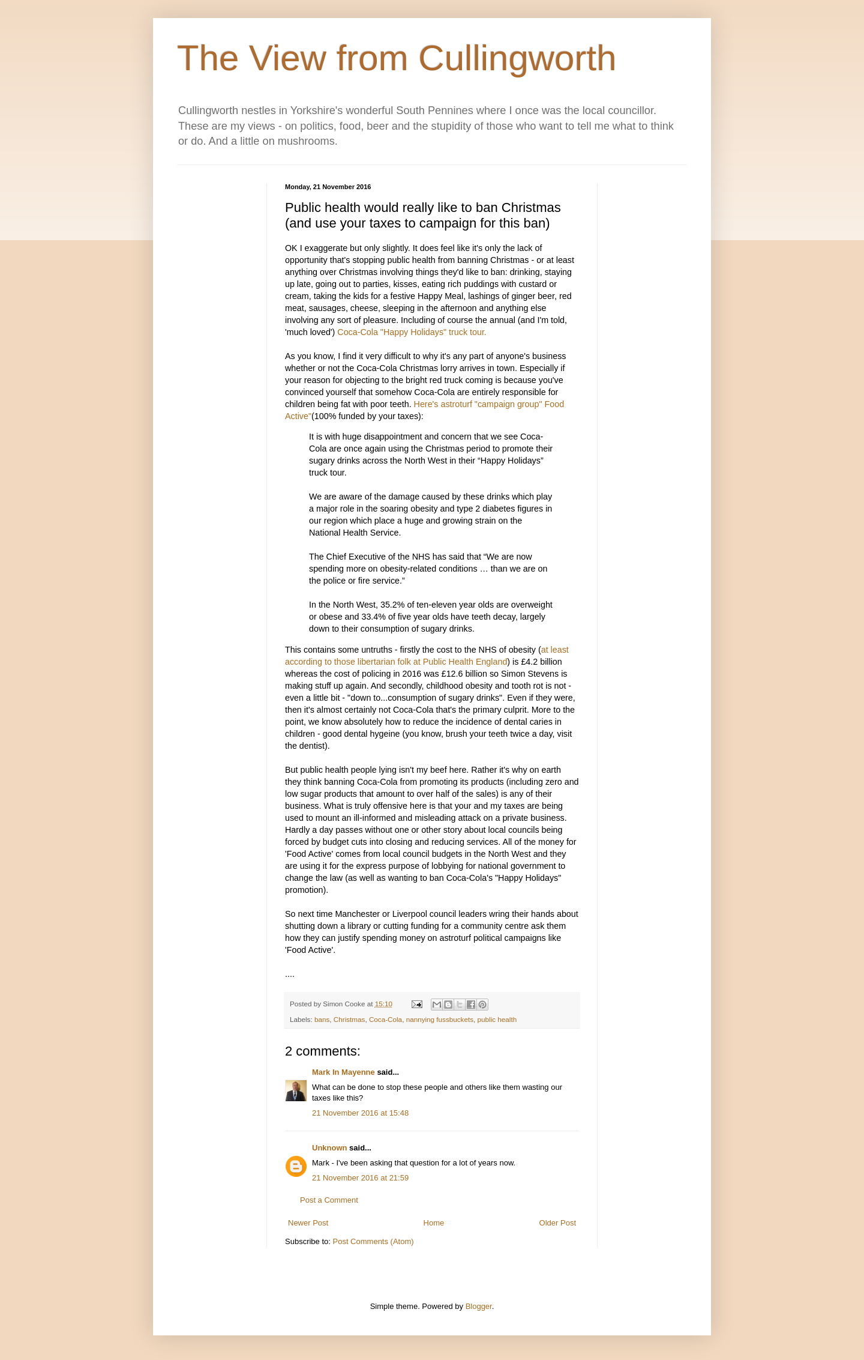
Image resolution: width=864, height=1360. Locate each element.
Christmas (349, 1019)
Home (434, 1222)
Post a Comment (329, 1199)
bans (321, 1019)
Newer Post (308, 1222)
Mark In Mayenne (343, 1072)
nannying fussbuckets (439, 1019)
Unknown (329, 1147)
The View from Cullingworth (397, 58)
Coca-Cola (385, 1019)
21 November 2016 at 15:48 (360, 1112)
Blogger (479, 1306)
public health (497, 1019)
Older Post (557, 1222)
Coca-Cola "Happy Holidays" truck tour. (412, 332)
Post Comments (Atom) (373, 1241)
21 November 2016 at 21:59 (360, 1177)
